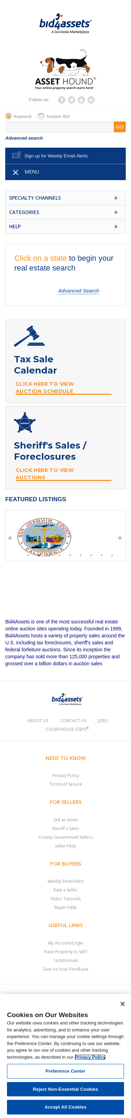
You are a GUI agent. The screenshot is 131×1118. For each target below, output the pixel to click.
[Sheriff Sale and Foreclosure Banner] (65, 447)
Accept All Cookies (66, 1107)
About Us (37, 721)
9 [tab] (112, 555)
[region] (65, 1056)
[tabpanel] (65, 537)
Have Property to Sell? (65, 952)
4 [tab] (59, 555)
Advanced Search (79, 291)
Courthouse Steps (67, 729)
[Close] (122, 1004)
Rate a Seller (65, 890)
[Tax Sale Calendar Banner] (65, 361)
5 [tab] (70, 555)
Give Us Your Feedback (65, 969)
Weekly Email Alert (65, 881)
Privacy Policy (65, 775)
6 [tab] (80, 555)
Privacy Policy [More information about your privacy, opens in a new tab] (90, 1057)
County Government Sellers (66, 837)
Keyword (22, 116)
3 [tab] (49, 555)
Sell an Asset (65, 820)
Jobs (102, 721)
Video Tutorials (66, 899)
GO (120, 126)
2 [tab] (38, 555)
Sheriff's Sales (65, 828)
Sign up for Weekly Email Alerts (56, 155)
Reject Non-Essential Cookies (65, 1089)
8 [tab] (101, 555)
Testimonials (65, 960)
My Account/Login (65, 943)
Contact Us (73, 721)
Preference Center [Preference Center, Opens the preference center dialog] (65, 1071)
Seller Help (65, 846)
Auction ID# (58, 116)
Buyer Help (65, 907)
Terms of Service (65, 784)
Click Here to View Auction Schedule (45, 387)
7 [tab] (91, 555)
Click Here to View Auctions (45, 474)
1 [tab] (28, 555)
